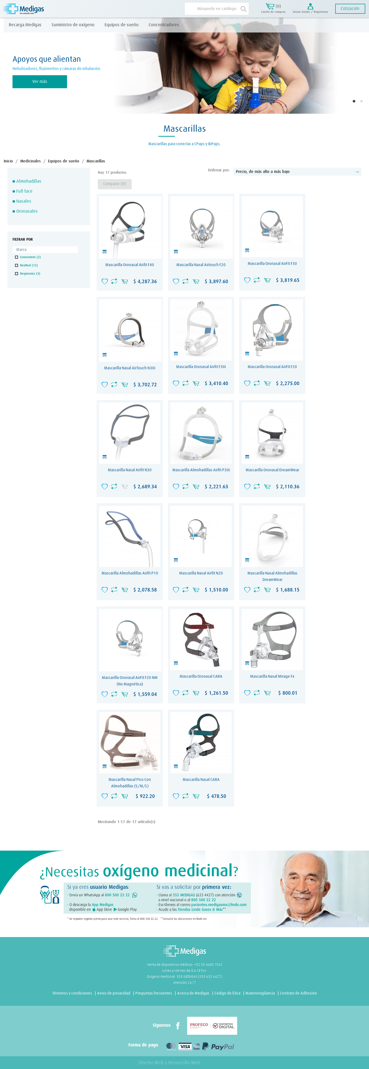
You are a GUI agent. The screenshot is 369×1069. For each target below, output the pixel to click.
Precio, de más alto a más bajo (297, 172)
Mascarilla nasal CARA (201, 780)
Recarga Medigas (25, 25)
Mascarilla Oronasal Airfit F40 (129, 265)
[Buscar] (217, 9)
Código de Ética (227, 993)
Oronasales (27, 211)
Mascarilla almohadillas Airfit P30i (201, 470)
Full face (24, 191)
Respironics (30, 273)
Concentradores (164, 25)
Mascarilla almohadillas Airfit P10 (130, 573)
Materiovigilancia (260, 993)
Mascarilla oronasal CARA (201, 676)
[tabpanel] (184, 65)
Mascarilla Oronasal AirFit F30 (272, 264)
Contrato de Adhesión (298, 993)
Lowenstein (30, 257)
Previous (7, 65)
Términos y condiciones (72, 993)
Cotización (350, 8)
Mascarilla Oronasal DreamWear (272, 470)
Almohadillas (28, 181)
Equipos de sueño (122, 25)
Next (360, 65)
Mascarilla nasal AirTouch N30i (129, 368)
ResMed (29, 265)
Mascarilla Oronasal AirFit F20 (272, 367)
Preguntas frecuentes (153, 993)
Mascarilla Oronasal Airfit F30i (201, 367)
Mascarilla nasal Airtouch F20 (201, 265)
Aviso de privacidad (113, 993)
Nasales (23, 201)
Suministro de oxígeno (73, 25)
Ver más (39, 81)
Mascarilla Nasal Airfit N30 (130, 470)
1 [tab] (357, 105)
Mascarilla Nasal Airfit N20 (201, 573)
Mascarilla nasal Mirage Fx (272, 676)
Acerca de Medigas (193, 993)
